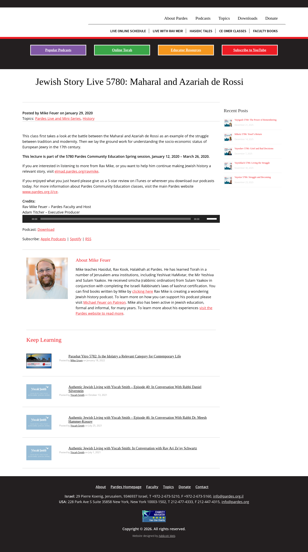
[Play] (27, 219)
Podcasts (203, 18)
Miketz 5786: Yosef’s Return (248, 134)
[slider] (115, 219)
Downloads (247, 18)
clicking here (142, 291)
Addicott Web (167, 536)
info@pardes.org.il (228, 496)
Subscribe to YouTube (249, 50)
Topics (224, 18)
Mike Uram (77, 360)
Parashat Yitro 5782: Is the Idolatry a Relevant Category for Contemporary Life (125, 356)
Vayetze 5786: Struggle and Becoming (253, 177)
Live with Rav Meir (168, 31)
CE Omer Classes (232, 31)
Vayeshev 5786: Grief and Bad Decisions (254, 148)
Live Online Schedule (128, 31)
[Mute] (204, 219)
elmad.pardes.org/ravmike (76, 171)
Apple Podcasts (53, 239)
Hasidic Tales (201, 31)
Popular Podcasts (58, 50)
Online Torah (122, 50)
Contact (201, 486)
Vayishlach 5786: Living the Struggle (252, 162)
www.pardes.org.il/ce (40, 191)
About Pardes (176, 18)
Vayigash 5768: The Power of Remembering (255, 119)
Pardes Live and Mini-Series (58, 118)
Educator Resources (186, 50)
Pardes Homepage (126, 486)
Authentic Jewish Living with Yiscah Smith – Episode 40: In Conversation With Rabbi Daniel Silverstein (135, 389)
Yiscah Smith (77, 395)
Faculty (152, 486)
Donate (271, 18)
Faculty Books (265, 31)
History (88, 118)
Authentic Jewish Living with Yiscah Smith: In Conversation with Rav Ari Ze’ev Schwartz (133, 448)
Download (46, 229)
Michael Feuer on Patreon (104, 302)
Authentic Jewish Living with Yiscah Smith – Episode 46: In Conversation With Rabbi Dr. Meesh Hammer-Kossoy (138, 420)
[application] (121, 219)
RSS (88, 239)
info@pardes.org (235, 501)
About (101, 486)
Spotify (75, 239)
